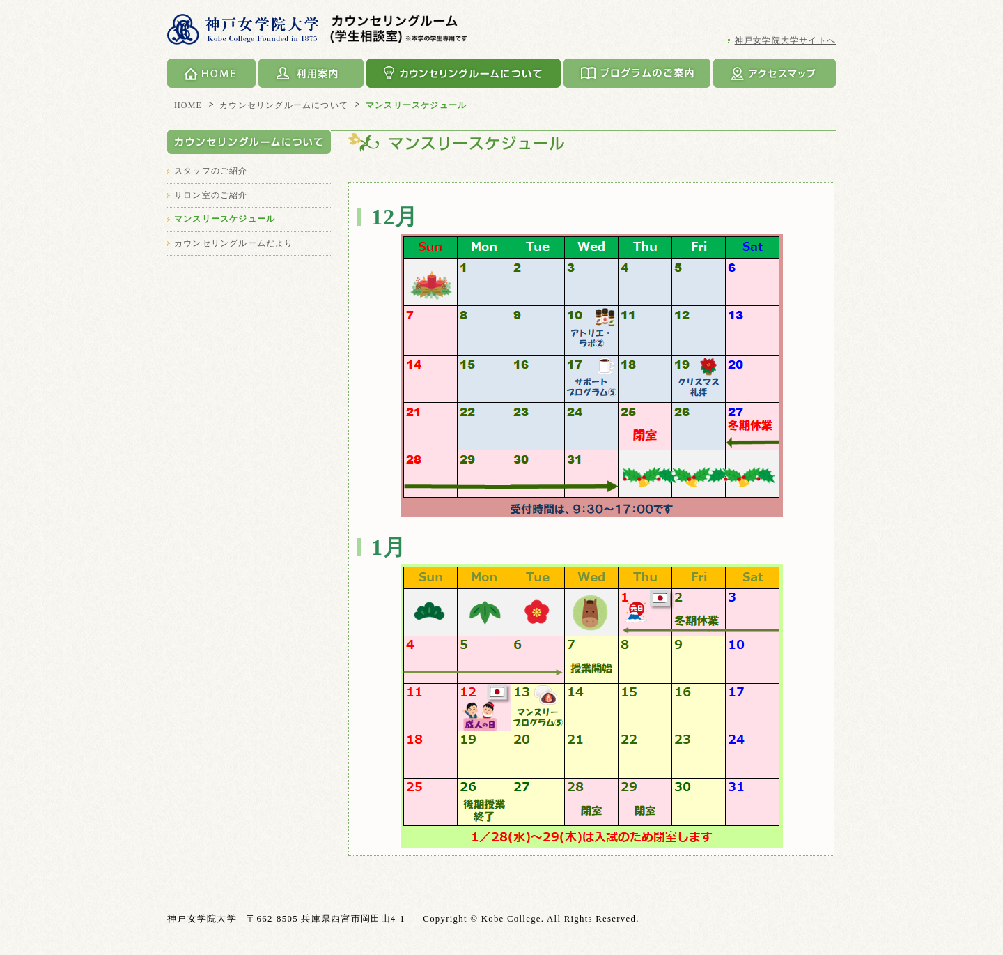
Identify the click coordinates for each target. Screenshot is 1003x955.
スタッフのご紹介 (211, 171)
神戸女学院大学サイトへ (785, 40)
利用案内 (311, 73)
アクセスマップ (774, 73)
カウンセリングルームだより (234, 243)
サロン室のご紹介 (211, 195)
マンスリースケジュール (224, 219)
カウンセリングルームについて (463, 73)
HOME (211, 73)
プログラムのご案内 (636, 73)
